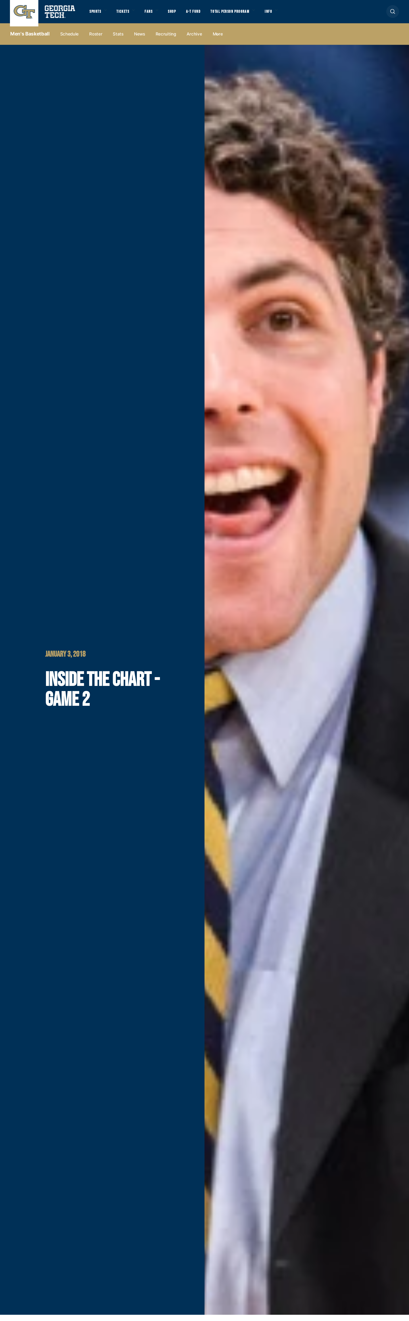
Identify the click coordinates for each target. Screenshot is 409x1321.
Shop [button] (182, 14)
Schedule (69, 40)
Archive (194, 40)
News (139, 40)
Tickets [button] (127, 14)
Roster (95, 40)
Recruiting (166, 40)
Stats (118, 40)
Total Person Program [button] (246, 14)
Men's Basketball (30, 40)
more (218, 40)
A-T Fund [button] (205, 14)
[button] (392, 14)
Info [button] (290, 14)
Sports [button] (96, 14)
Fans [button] (156, 14)
